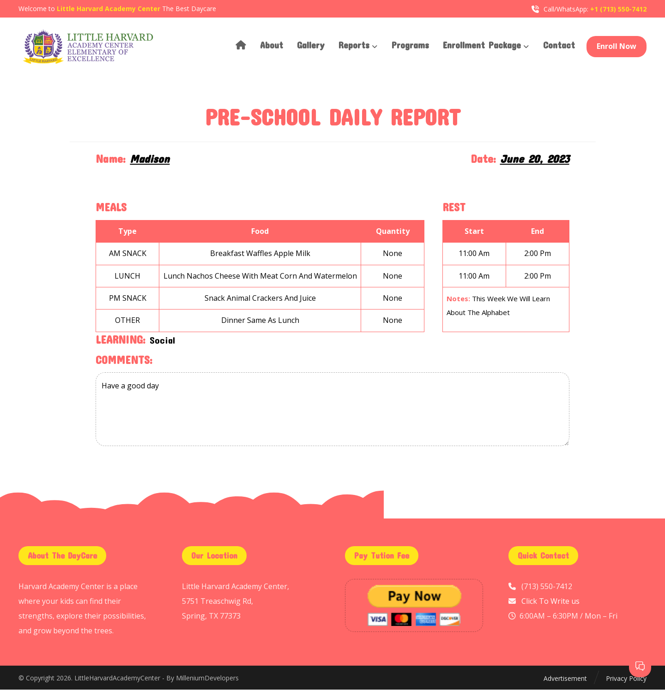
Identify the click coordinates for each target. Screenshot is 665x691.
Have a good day (332, 411)
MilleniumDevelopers (207, 679)
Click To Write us (550, 602)
